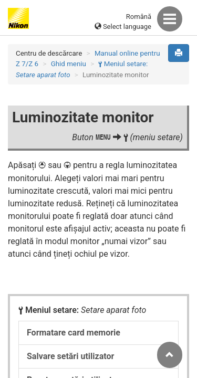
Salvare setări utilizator (70, 356)
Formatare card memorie (73, 333)
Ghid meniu (68, 64)
